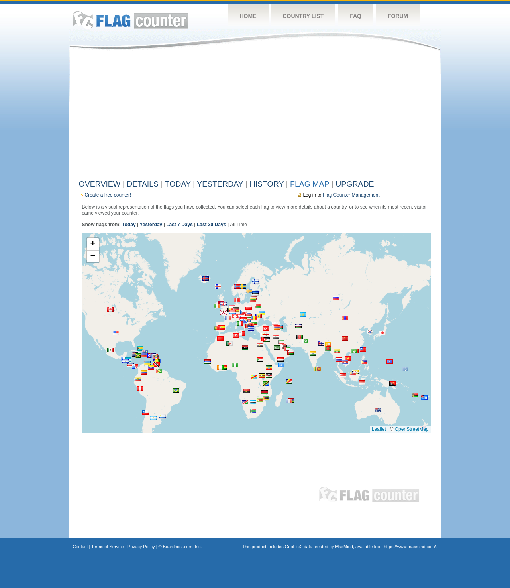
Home (248, 16)
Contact (80, 546)
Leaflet (379, 429)
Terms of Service (107, 546)
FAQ (355, 16)
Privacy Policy (141, 546)
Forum (398, 16)
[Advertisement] (255, 116)
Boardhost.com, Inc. (182, 546)
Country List (303, 16)
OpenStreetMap (412, 429)
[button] (223, 304)
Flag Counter (130, 20)
